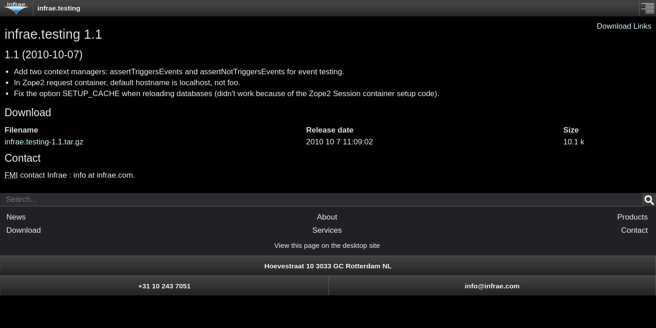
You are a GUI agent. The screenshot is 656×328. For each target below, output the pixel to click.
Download (28, 112)
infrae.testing (58, 8)
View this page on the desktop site (327, 245)
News (16, 217)
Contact (634, 230)
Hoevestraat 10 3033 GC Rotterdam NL (328, 266)
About (327, 217)
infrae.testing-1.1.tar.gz (44, 142)
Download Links (624, 26)
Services (327, 230)
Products (632, 217)
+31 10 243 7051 (164, 286)
